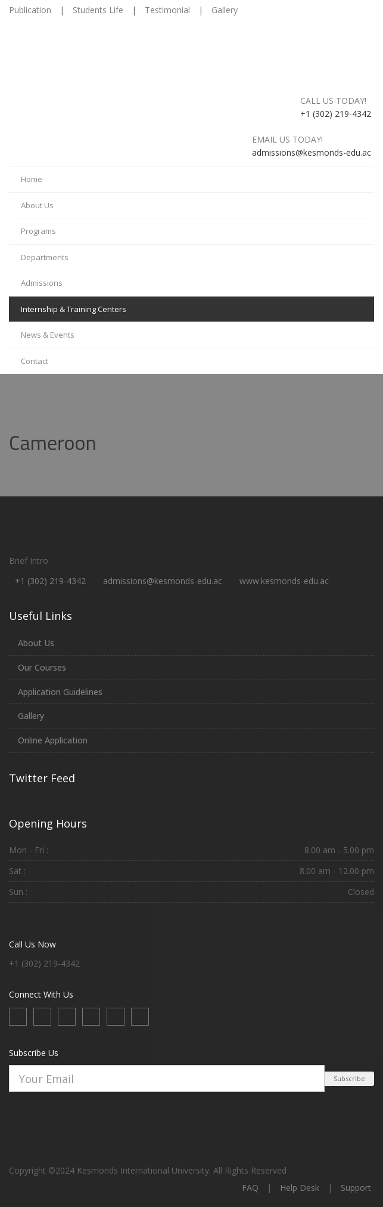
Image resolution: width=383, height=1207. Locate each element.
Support (356, 1187)
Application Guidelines (60, 691)
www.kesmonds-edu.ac (284, 580)
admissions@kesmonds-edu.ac (162, 580)
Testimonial (167, 10)
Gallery (224, 10)
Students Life (98, 10)
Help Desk (299, 1187)
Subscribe (349, 1078)
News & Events (47, 334)
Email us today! (287, 139)
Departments (44, 257)
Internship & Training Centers (73, 309)
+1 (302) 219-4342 (50, 580)
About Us (37, 205)
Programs (38, 231)
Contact (34, 361)
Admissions (42, 282)
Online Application (53, 740)
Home (31, 179)
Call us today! (333, 100)
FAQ (250, 1187)
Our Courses (42, 667)
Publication (30, 10)
